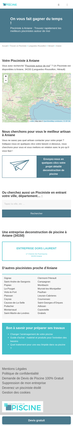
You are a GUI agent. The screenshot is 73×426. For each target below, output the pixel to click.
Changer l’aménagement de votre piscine (31, 334)
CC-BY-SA (66, 121)
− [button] (6, 81)
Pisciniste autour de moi (37, 65)
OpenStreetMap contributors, (53, 121)
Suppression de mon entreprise (24, 383)
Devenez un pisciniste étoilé (21, 388)
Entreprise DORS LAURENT (36, 248)
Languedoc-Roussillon (37, 46)
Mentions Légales (14, 369)
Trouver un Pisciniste (18, 46)
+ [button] (6, 77)
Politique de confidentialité (20, 373)
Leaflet (31, 121)
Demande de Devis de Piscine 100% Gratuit (33, 378)
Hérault (51, 46)
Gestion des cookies (16, 392)
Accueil (5, 46)
